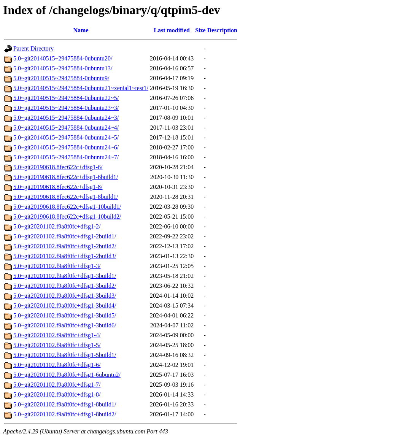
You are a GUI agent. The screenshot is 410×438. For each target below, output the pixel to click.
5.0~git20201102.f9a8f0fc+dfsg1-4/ (57, 335)
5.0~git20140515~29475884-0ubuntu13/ (62, 68)
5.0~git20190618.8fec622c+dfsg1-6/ (58, 167)
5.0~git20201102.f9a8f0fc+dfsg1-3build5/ (64, 315)
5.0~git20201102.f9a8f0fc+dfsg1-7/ (57, 384)
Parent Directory (33, 48)
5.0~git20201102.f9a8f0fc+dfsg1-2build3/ (64, 256)
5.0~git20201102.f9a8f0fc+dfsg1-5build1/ (64, 355)
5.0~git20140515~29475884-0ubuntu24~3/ (66, 117)
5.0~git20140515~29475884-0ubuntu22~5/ (66, 98)
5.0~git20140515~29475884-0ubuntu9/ (61, 78)
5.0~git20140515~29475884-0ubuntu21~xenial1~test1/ (80, 88)
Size (200, 30)
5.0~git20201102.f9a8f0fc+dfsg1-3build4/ (64, 305)
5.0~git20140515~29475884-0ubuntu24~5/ (66, 137)
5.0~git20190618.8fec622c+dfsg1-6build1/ (65, 177)
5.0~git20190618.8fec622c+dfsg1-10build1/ (67, 206)
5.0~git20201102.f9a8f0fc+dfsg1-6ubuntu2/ (67, 374)
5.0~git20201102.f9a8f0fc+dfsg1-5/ (57, 345)
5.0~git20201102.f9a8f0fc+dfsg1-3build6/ (64, 325)
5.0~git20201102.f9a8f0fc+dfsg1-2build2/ (64, 246)
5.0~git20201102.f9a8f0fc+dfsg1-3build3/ (64, 295)
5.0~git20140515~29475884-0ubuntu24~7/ (66, 157)
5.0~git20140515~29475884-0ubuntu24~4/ (66, 127)
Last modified (172, 30)
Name (81, 30)
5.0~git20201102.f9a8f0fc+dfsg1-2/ (57, 226)
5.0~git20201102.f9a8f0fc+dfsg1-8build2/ (64, 414)
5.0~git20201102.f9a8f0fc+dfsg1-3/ (57, 266)
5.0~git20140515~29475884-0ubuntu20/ (62, 58)
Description (222, 30)
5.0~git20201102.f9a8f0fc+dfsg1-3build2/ (64, 285)
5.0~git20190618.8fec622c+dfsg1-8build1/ (65, 197)
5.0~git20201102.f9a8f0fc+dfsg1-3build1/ (64, 276)
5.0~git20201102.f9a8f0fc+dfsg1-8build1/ (64, 404)
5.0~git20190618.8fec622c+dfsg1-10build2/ (67, 216)
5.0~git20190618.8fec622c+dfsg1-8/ (58, 187)
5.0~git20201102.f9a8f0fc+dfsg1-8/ (57, 394)
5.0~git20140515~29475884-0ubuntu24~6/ (66, 147)
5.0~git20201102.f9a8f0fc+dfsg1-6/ (57, 365)
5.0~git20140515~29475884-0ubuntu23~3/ (66, 108)
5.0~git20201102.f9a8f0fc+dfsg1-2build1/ (64, 236)
